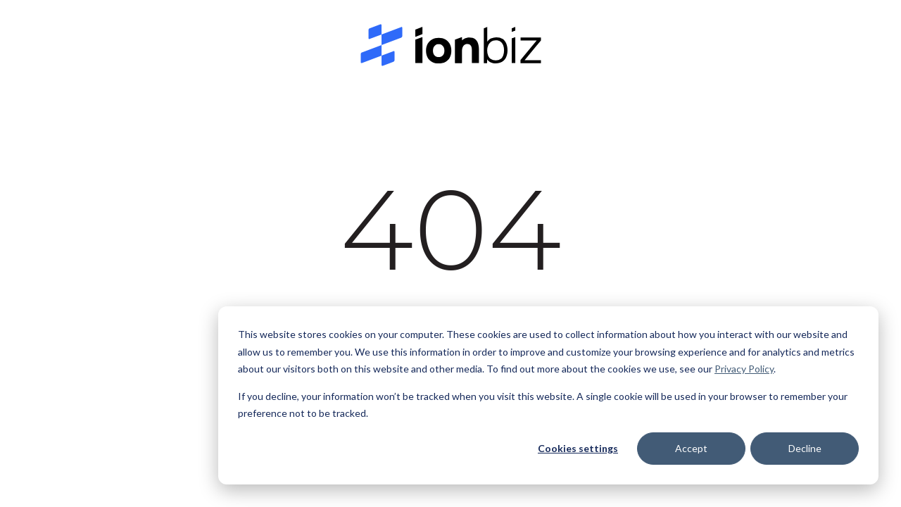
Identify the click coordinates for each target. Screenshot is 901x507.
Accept (691, 448)
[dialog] (548, 395)
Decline (804, 448)
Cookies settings (578, 448)
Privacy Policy (744, 369)
